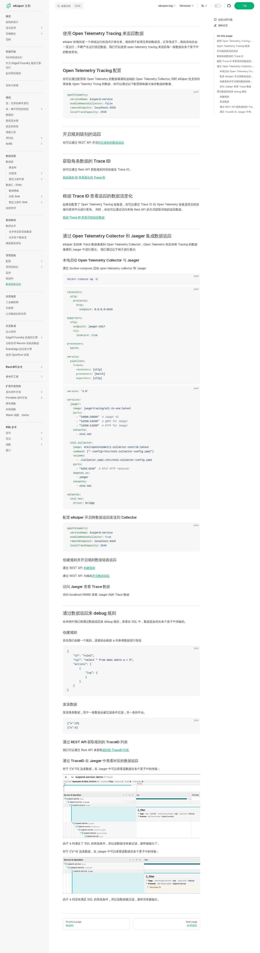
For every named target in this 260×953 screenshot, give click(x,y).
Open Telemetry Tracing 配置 (233, 45)
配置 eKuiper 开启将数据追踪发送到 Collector (237, 76)
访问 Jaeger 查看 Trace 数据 (235, 86)
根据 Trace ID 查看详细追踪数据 (84, 217)
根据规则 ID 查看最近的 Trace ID (84, 177)
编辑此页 (221, 25)
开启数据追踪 (101, 576)
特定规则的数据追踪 (111, 142)
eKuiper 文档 (18, 6)
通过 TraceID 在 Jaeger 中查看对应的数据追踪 (237, 111)
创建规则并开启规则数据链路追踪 (237, 81)
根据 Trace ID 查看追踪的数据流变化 (235, 61)
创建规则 (224, 96)
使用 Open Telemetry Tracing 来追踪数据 (235, 40)
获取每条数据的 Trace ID (230, 56)
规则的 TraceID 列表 (115, 750)
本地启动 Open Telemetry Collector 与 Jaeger (237, 71)
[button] (42, 28)
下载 (244, 5)
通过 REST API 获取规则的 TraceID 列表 (237, 106)
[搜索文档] (69, 5)
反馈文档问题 (223, 19)
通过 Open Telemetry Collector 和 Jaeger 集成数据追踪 (235, 66)
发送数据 (224, 101)
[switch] (217, 6)
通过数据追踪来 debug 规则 (231, 91)
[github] (229, 6)
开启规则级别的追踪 (227, 51)
